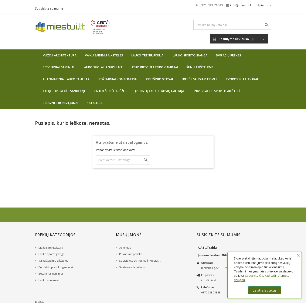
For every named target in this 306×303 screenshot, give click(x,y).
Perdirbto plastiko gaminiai (155, 64)
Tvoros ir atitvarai (242, 76)
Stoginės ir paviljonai (60, 100)
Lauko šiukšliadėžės (110, 88)
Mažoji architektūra (59, 52)
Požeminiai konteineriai (118, 76)
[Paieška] (232, 22)
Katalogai (95, 100)
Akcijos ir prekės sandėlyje (64, 88)
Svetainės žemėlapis (132, 264)
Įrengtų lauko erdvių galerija (159, 88)
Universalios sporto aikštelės (217, 88)
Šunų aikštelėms (199, 64)
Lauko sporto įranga (190, 52)
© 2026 (39, 299)
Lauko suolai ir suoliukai (103, 64)
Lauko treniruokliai (147, 52)
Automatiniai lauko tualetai (66, 76)
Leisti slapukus (264, 290)
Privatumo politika (130, 251)
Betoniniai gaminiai (58, 64)
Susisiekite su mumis (255, 5)
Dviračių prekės (228, 52)
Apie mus (230, 5)
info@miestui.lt (77, 5)
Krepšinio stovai (159, 76)
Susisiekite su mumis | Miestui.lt (139, 257)
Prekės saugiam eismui (199, 76)
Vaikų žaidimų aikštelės (104, 52)
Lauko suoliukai (48, 277)
